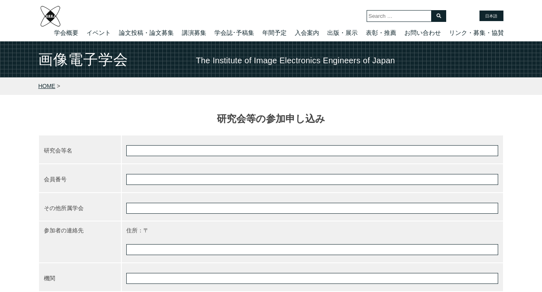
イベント (98, 32)
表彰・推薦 (381, 32)
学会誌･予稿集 (234, 32)
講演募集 (194, 32)
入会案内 (307, 32)
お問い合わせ (422, 32)
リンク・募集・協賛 (476, 32)
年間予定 (274, 32)
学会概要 (66, 32)
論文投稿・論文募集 (146, 32)
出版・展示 (342, 32)
